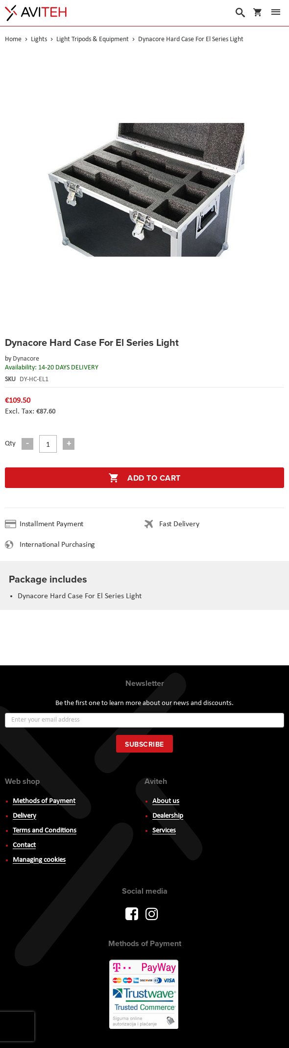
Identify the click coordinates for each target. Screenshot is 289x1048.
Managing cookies (39, 860)
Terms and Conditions (44, 830)
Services (164, 830)
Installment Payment (53, 524)
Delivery (24, 816)
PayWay (144, 995)
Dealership (167, 816)
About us (165, 801)
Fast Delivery (179, 524)
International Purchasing (59, 545)
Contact (24, 845)
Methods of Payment (44, 801)
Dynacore (26, 359)
